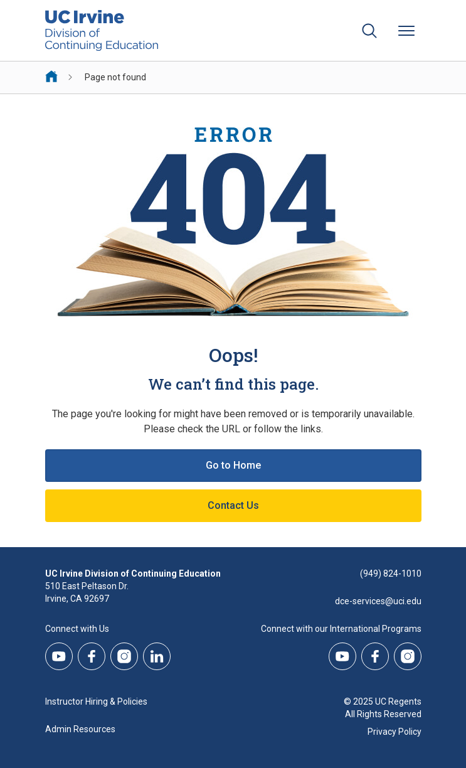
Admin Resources (80, 729)
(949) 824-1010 (390, 573)
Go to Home (233, 465)
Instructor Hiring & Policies (96, 701)
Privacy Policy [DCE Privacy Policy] (394, 732)
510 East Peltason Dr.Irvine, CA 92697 (87, 592)
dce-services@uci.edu (378, 601)
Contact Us (233, 505)
